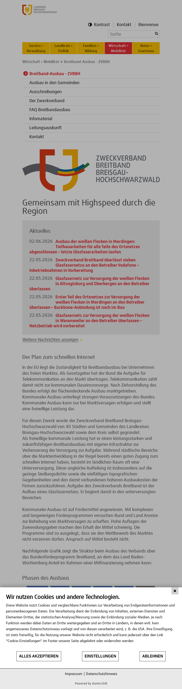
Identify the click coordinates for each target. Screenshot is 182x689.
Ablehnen (152, 656)
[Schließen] (174, 590)
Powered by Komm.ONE (91, 683)
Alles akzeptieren (39, 656)
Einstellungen (100, 656)
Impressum (73, 674)
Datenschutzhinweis (101, 674)
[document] (91, 622)
